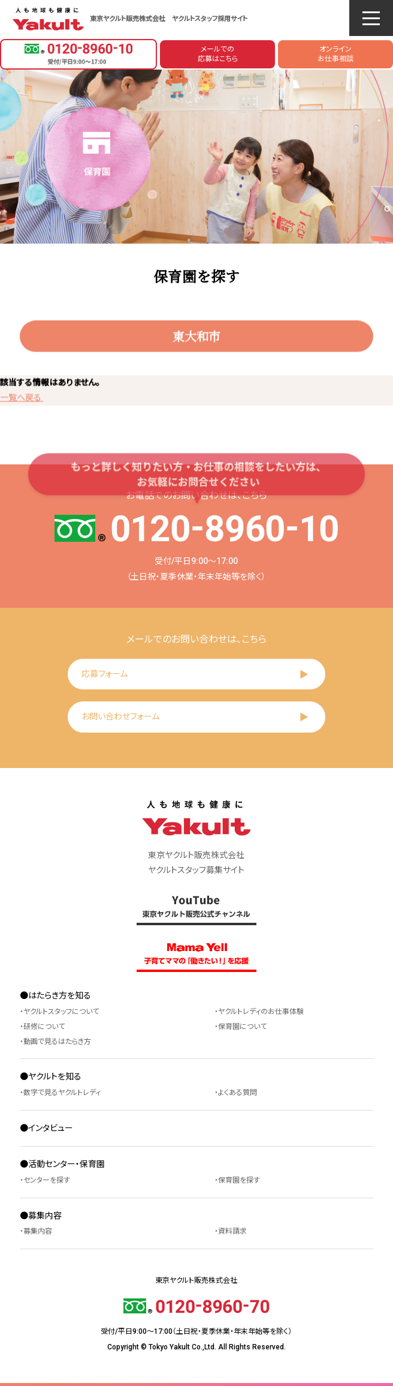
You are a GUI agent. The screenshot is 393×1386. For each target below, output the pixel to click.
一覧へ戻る (21, 399)
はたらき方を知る (59, 995)
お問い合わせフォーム (120, 716)
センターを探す (46, 1180)
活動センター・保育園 (66, 1164)
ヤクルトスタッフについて (61, 1011)
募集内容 (45, 1215)
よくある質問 (237, 1092)
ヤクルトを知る (54, 1076)
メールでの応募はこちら (218, 54)
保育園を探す (239, 1180)
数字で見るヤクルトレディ (62, 1092)
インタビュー (50, 1128)
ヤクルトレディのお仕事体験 (261, 1011)
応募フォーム (104, 674)
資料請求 (232, 1231)
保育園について (242, 1026)
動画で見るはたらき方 (57, 1041)
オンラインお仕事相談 (335, 54)
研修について (44, 1026)
